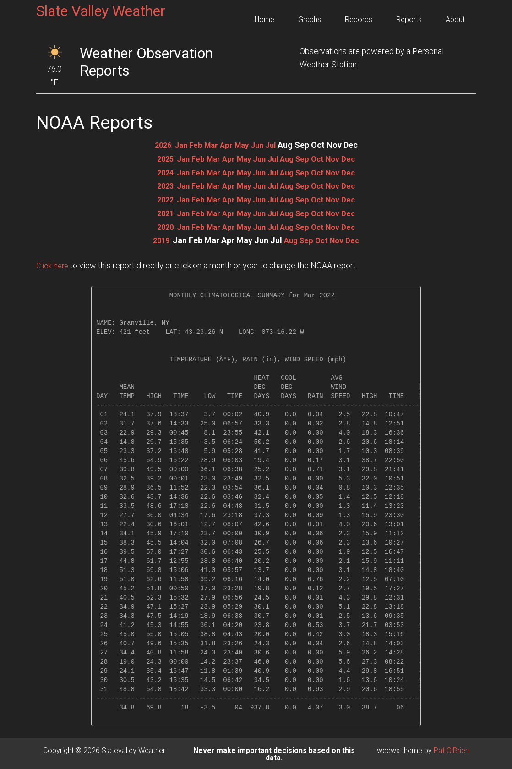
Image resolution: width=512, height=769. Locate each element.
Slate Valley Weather (100, 11)
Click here (53, 263)
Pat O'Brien (451, 748)
